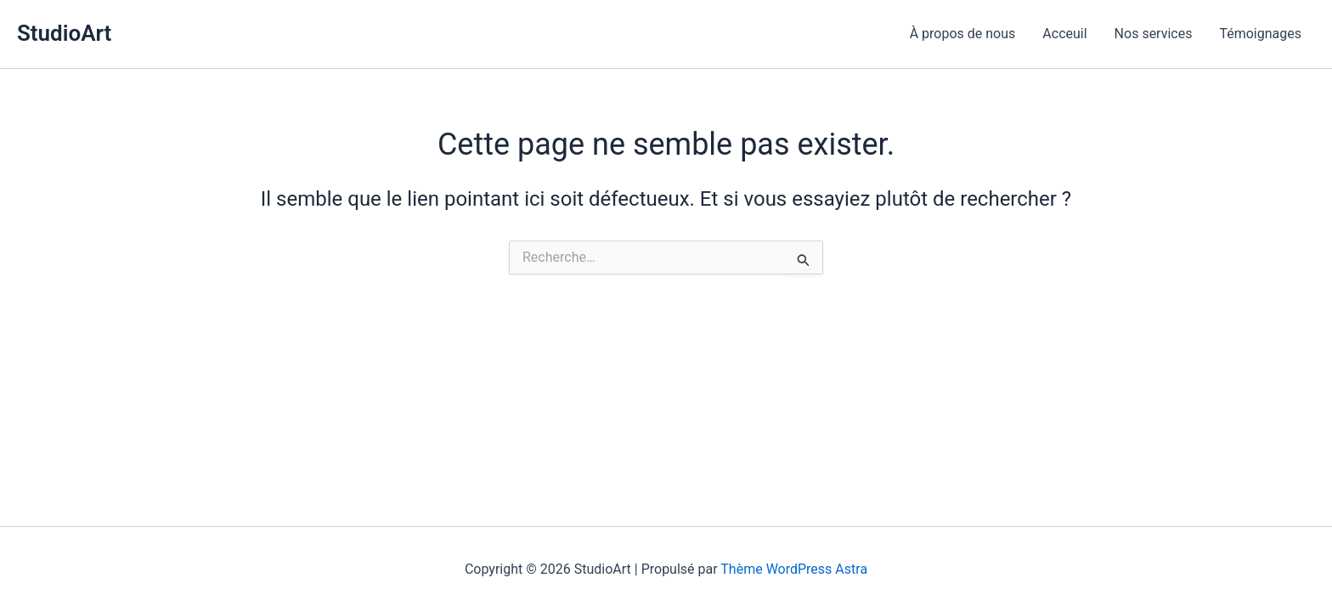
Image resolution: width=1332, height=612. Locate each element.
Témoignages (1260, 34)
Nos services (1154, 34)
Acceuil (1064, 34)
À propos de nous (963, 34)
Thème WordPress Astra (793, 569)
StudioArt (64, 33)
